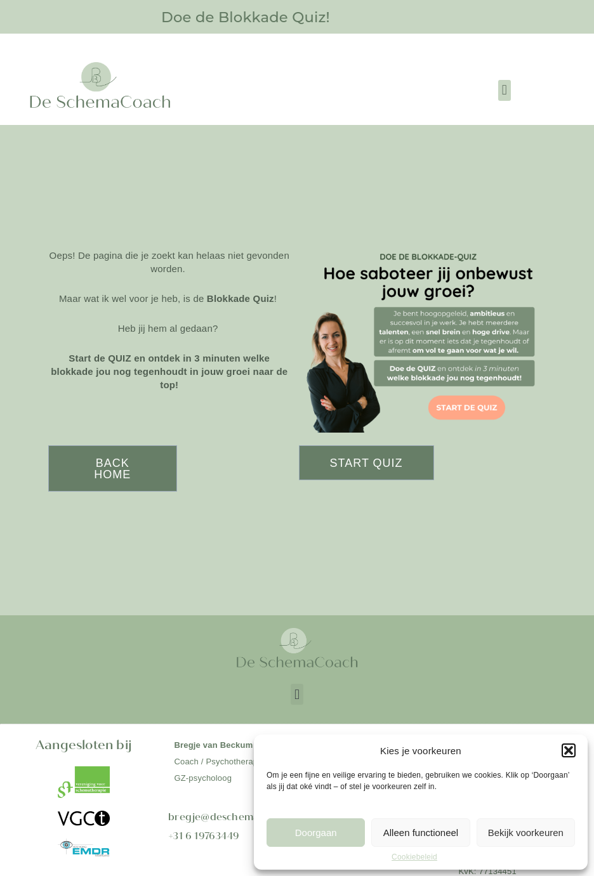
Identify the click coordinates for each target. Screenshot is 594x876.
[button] (568, 750)
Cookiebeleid (414, 857)
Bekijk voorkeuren (526, 832)
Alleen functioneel (420, 832)
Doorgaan (316, 832)
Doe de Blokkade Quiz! (245, 16)
